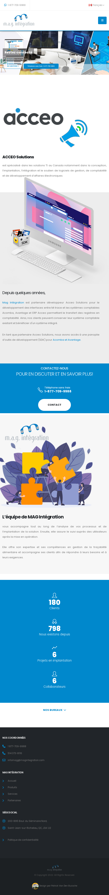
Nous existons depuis (54, 634)
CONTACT (54, 405)
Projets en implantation (55, 660)
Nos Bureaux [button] (54, 710)
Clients (54, 608)
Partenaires (14, 800)
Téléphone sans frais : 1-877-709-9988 (41, 66)
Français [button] (96, 5)
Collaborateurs (54, 686)
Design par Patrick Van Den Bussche (58, 885)
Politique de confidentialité (23, 839)
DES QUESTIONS (13, 66)
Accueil (12, 780)
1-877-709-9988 (14, 5)
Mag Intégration (13, 302)
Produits (12, 787)
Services (12, 794)
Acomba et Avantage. (67, 340)
